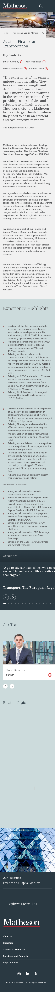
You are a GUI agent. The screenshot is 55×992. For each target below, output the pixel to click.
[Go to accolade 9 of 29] (33, 603)
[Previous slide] (5, 686)
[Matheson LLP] (15, 6)
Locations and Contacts (15, 956)
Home (5, 33)
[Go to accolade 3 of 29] (11, 603)
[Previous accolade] (6, 597)
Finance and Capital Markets (25, 33)
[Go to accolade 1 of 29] (4, 603)
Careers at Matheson (14, 949)
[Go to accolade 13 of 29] (47, 603)
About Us (7, 936)
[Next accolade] (13, 597)
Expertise (8, 943)
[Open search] (41, 6)
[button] (48, 6)
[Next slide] (12, 686)
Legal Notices (10, 962)
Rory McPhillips (35, 61)
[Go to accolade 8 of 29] (29, 603)
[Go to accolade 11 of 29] (40, 603)
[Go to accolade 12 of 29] (43, 603)
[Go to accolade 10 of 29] (36, 603)
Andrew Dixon (38, 68)
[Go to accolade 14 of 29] (50, 603)
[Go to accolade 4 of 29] (15, 603)
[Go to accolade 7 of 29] (26, 603)
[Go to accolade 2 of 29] (8, 603)
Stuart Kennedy (13, 61)
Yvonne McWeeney (15, 68)
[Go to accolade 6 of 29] (22, 603)
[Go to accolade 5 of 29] (19, 603)
